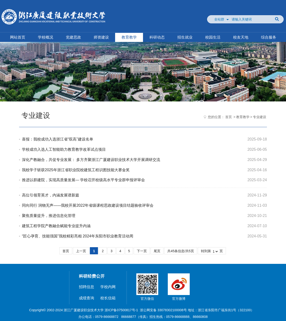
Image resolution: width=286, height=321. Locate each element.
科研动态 (157, 37)
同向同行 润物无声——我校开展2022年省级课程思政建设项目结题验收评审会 (87, 205)
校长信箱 (108, 298)
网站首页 (17, 37)
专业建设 (259, 117)
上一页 (81, 251)
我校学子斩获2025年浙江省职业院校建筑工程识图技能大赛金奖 (76, 170)
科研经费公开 (92, 276)
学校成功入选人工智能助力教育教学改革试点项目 (64, 149)
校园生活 (212, 37)
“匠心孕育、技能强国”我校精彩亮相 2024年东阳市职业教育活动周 (77, 236)
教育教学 (129, 37)
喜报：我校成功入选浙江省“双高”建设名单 (57, 139)
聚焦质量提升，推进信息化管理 (48, 216)
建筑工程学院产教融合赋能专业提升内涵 (56, 226)
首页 (228, 117)
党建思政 (73, 37)
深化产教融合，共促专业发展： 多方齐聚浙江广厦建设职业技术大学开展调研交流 (91, 160)
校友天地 (240, 37)
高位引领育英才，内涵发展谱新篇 (50, 195)
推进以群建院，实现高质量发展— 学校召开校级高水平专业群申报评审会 (83, 180)
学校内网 (108, 287)
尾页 (157, 251)
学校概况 (45, 37)
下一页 (142, 251)
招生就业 (185, 37)
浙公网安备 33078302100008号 (163, 310)
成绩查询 (86, 298)
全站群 (219, 19)
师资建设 (101, 37)
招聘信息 (86, 287)
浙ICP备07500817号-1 (121, 310)
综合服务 (268, 37)
